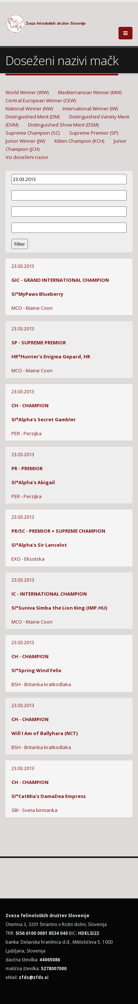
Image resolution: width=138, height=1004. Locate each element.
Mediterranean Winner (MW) (89, 92)
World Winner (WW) (27, 92)
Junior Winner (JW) (25, 141)
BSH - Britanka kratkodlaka (41, 684)
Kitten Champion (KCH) (79, 141)
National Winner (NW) (29, 108)
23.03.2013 (22, 266)
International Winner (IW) (90, 108)
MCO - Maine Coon (32, 308)
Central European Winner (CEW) (41, 100)
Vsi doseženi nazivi (27, 157)
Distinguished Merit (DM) (33, 116)
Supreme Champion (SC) (33, 133)
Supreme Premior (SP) (93, 133)
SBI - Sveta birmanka (34, 810)
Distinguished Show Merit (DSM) (63, 124)
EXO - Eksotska (28, 559)
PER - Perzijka (26, 433)
